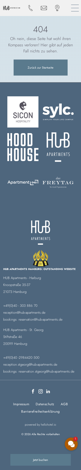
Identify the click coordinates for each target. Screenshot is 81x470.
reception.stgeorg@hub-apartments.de (30, 364)
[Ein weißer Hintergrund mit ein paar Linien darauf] (58, 147)
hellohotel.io (48, 424)
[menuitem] (21, 404)
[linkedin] (48, 392)
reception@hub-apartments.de (24, 312)
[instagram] (40, 392)
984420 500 (30, 357)
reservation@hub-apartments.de (40, 319)
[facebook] (33, 392)
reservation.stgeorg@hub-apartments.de (46, 371)
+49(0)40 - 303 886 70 (20, 305)
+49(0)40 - (11, 357)
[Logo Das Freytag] (22, 182)
